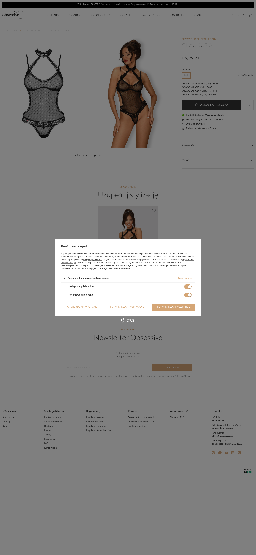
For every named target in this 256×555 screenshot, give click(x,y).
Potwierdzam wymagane (127, 307)
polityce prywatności (92, 259)
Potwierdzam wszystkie (173, 307)
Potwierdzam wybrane (81, 307)
